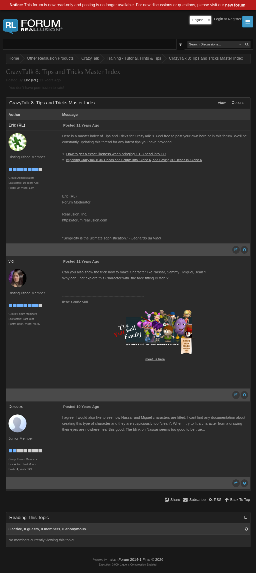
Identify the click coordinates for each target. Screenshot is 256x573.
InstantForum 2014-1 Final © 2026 (135, 560)
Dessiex (15, 406)
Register (235, 19)
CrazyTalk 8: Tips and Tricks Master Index (206, 58)
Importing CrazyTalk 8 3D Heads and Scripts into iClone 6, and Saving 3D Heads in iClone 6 (134, 160)
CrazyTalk (90, 58)
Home (13, 58)
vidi (11, 261)
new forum (235, 5)
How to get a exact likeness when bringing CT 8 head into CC (116, 154)
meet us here (155, 359)
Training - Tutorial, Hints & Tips (134, 58)
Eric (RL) (31, 80)
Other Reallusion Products (50, 58)
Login (218, 19)
